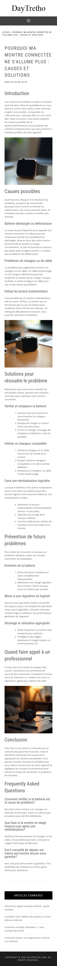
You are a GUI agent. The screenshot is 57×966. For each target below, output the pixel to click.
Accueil (6, 32)
